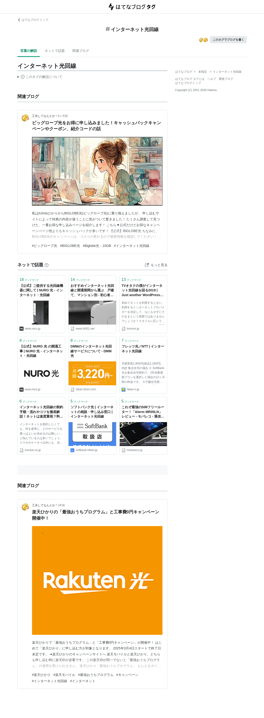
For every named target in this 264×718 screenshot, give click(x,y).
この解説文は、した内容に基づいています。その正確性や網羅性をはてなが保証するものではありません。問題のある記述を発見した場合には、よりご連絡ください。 (40, 77)
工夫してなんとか (43, 116)
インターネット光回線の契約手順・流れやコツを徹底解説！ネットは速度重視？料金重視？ (41, 412)
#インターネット (82, 681)
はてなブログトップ (188, 83)
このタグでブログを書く (228, 39)
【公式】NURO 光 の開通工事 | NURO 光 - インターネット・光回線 (41, 351)
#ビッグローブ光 (44, 246)
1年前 (61, 505)
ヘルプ (211, 79)
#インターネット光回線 (131, 246)
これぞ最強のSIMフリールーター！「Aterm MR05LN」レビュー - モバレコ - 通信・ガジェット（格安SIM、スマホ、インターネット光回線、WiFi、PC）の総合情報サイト (143, 412)
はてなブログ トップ (32, 20)
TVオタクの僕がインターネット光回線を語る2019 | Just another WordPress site (142, 291)
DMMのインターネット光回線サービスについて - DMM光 (91, 351)
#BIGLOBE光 (70, 246)
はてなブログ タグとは (190, 79)
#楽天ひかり (41, 675)
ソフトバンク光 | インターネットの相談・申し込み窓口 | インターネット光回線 (91, 411)
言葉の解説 (28, 51)
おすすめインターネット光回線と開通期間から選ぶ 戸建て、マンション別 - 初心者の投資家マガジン (92, 291)
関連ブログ (80, 51)
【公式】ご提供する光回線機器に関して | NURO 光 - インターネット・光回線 (41, 290)
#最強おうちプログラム (95, 675)
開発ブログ (226, 79)
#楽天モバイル (64, 675)
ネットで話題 (55, 51)
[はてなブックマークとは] (46, 264)
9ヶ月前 (63, 116)
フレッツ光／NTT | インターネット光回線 (143, 348)
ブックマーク (29, 279)
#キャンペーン (127, 675)
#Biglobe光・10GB (97, 246)
